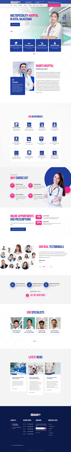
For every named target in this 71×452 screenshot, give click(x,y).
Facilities (25, 5)
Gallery (34, 5)
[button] (11, 31)
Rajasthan (37, 2)
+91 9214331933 (37, 295)
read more (39, 92)
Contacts (41, 5)
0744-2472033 (28, 2)
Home (11, 5)
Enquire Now (15, 24)
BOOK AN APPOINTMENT (54, 5)
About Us (15, 5)
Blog (37, 5)
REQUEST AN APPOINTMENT (18, 229)
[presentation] (40, 267)
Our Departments (51, 426)
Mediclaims (50, 428)
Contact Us (50, 435)
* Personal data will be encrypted (41, 430)
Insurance (29, 5)
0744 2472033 (15, 424)
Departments (20, 5)
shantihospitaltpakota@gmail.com (54, 2)
